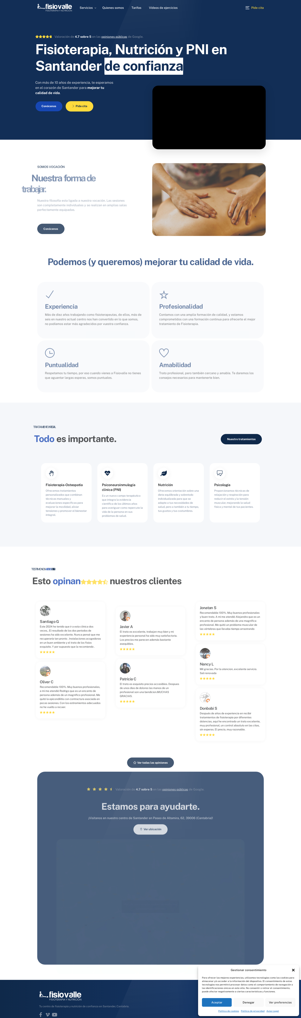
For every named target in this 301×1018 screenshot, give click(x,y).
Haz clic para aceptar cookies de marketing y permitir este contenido (150, 957)
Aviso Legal (272, 1011)
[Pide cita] (255, 7)
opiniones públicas (114, 37)
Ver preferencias (280, 1002)
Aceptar (216, 1002)
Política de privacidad (253, 1011)
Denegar (248, 1002)
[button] (293, 970)
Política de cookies (228, 1011)
